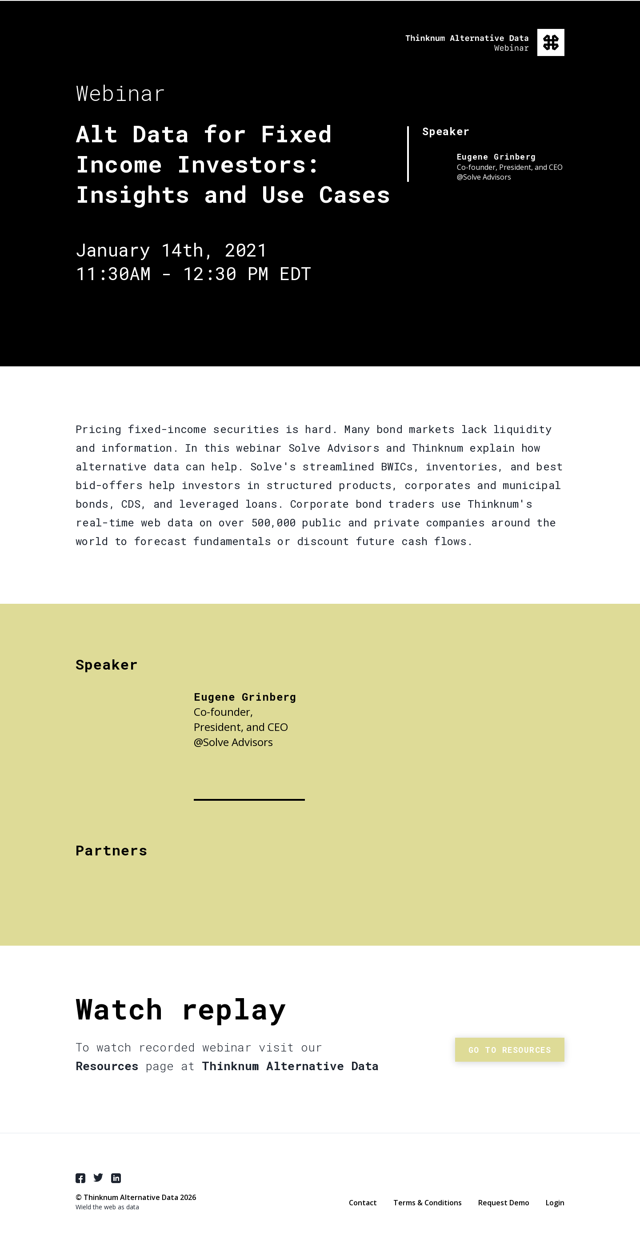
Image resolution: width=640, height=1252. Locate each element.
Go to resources (510, 1049)
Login (555, 1203)
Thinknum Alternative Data (484, 42)
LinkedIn (116, 1178)
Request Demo (503, 1203)
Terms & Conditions (427, 1203)
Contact (363, 1203)
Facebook (80, 1178)
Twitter (98, 1177)
